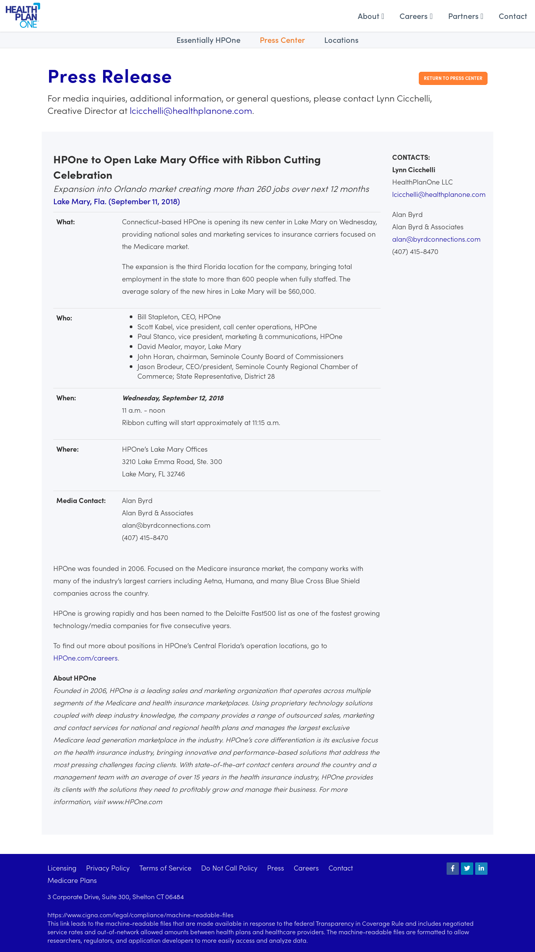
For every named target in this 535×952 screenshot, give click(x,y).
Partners (465, 15)
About (371, 15)
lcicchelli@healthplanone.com (191, 109)
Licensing (61, 867)
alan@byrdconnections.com (436, 239)
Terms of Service (165, 867)
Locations (341, 39)
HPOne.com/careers (85, 657)
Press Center (282, 39)
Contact (513, 15)
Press (275, 867)
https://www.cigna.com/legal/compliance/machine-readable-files (140, 914)
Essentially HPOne (208, 39)
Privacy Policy (108, 867)
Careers (416, 15)
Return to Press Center (453, 78)
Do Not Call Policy (229, 867)
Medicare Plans (72, 880)
